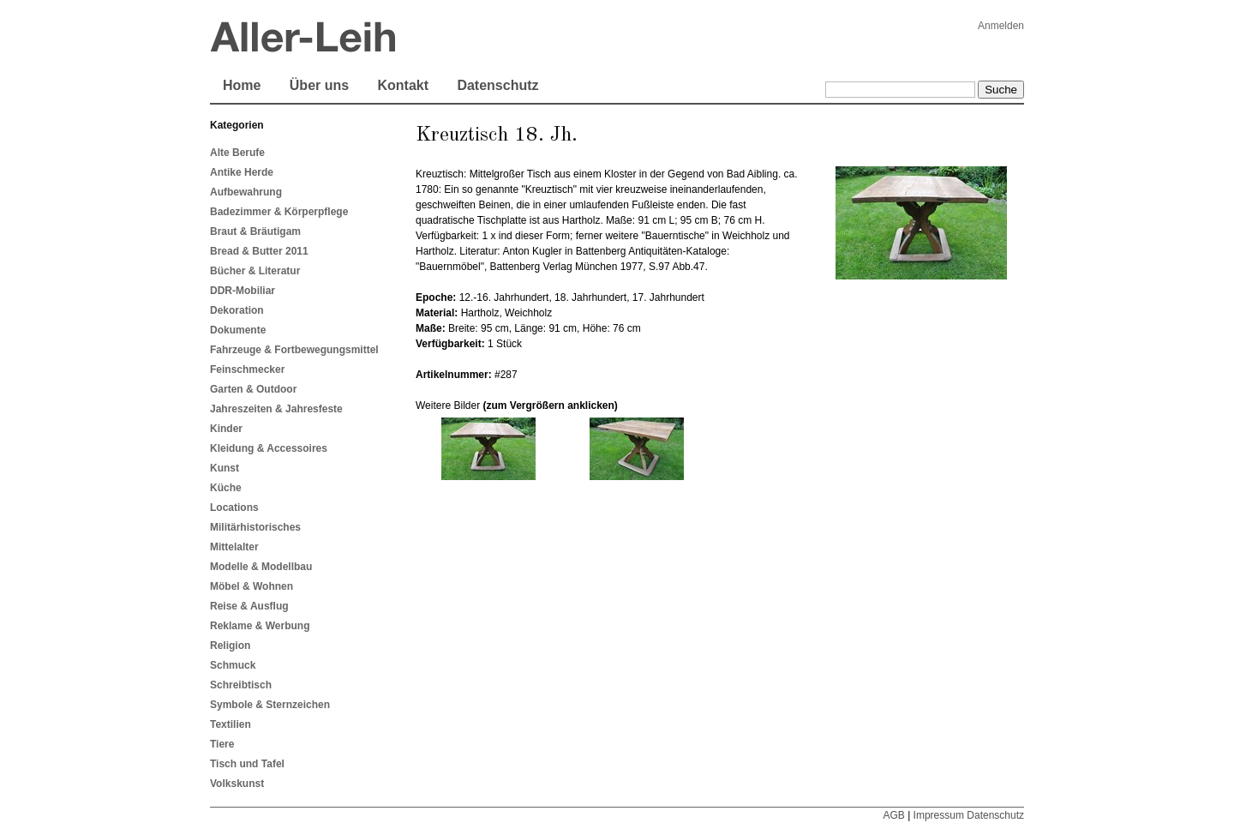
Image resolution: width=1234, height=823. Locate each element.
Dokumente (238, 330)
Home (242, 85)
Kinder (226, 429)
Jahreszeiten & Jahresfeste (276, 409)
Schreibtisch (241, 685)
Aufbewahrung (246, 192)
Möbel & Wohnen (251, 586)
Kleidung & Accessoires (268, 448)
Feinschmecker (247, 369)
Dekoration (237, 310)
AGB (893, 815)
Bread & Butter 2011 (259, 251)
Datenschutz (497, 85)
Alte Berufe (237, 153)
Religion (230, 646)
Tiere (222, 744)
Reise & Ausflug (249, 606)
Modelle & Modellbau (261, 567)
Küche (226, 488)
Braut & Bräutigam (255, 231)
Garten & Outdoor (253, 389)
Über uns (319, 85)
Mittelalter (234, 547)
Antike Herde (241, 172)
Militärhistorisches (255, 527)
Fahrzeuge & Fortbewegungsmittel (294, 350)
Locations (234, 508)
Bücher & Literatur (255, 271)
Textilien (230, 724)
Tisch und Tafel (247, 764)
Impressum (939, 815)
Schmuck (232, 665)
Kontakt (402, 85)
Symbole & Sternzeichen (270, 705)
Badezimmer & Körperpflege (279, 212)
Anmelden (1001, 26)
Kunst (224, 468)
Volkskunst (237, 784)
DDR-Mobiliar (242, 291)
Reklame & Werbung (259, 626)
